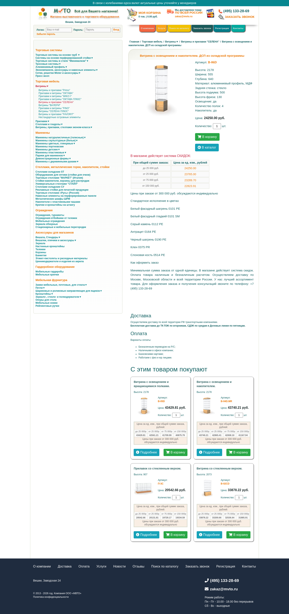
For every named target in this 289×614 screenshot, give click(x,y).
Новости (119, 566)
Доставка (65, 566)
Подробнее (146, 452)
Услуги (161, 28)
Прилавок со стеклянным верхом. (157, 468)
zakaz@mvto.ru (183, 16)
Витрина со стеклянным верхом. (219, 468)
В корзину (207, 137)
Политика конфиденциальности (51, 597)
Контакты (238, 28)
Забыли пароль (46, 34)
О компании (147, 28)
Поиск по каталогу (179, 28)
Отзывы (138, 566)
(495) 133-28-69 (236, 11)
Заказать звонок (202, 28)
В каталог (207, 147)
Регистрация (222, 28)
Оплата (84, 566)
